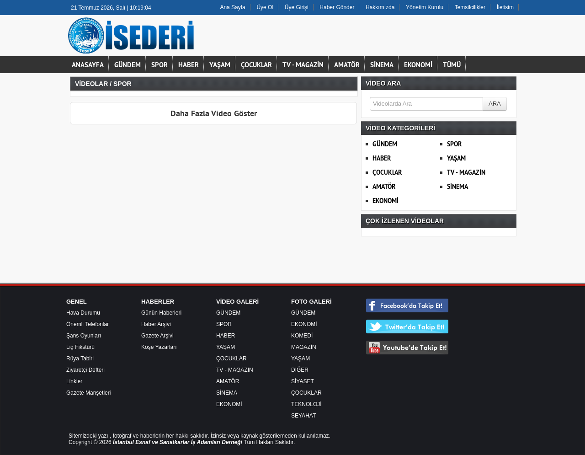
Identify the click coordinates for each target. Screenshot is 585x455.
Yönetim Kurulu (424, 7)
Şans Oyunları (83, 335)
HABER (188, 64)
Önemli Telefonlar (87, 324)
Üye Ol (264, 7)
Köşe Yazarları (159, 347)
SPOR (159, 64)
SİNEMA (382, 64)
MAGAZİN (303, 347)
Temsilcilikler (470, 7)
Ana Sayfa (232, 7)
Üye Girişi (296, 7)
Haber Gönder (336, 7)
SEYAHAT (303, 415)
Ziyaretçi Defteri (85, 370)
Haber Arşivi (156, 324)
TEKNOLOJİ (306, 404)
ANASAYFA (88, 64)
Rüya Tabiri (80, 358)
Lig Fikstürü (80, 347)
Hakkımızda (380, 7)
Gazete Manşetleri (88, 393)
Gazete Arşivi (157, 335)
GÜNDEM (127, 64)
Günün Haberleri (161, 313)
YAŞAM (219, 64)
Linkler (74, 381)
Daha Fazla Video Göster (213, 113)
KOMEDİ (302, 335)
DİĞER (299, 370)
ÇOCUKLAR (256, 64)
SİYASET (302, 381)
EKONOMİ (418, 64)
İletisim (505, 7)
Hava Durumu (83, 313)
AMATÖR (347, 64)
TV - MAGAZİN (303, 64)
